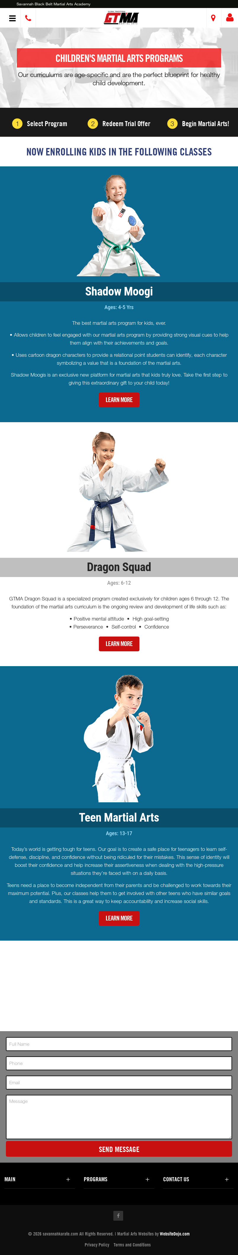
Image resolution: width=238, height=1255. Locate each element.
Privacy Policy (97, 1245)
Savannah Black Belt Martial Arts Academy (54, 3)
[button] (121, 17)
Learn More (119, 400)
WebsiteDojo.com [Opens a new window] (175, 1234)
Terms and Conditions (132, 1245)
